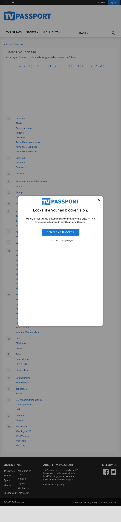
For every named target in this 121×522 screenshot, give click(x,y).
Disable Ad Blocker (60, 232)
